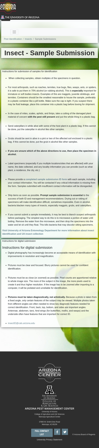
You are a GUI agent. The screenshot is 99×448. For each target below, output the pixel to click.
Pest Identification (13, 39)
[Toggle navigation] (14, 32)
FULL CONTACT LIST (42, 433)
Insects (28, 39)
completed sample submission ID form (46, 179)
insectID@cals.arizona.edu (21, 323)
